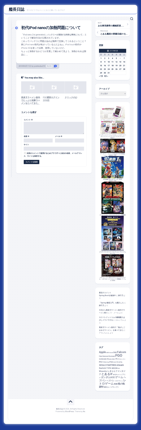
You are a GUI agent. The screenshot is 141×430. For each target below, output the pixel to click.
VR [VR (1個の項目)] (119, 369)
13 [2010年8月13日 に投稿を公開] (120, 63)
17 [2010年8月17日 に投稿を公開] (109, 67)
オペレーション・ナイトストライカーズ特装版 (113, 215)
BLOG (49, 67)
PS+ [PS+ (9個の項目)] (101, 363)
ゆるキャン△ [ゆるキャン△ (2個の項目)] (117, 375)
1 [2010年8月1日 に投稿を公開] (100, 59)
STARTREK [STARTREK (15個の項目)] (110, 366)
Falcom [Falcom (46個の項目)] (121, 353)
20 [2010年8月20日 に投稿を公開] (120, 67)
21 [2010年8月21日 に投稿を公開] (124, 67)
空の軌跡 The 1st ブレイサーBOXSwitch (112, 180)
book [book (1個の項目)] (111, 354)
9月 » (106, 77)
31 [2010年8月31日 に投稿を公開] (109, 74)
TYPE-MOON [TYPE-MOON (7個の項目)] (112, 369)
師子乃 (120, 297)
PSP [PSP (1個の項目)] (114, 363)
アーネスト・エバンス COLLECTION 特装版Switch (112, 155)
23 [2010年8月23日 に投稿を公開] (105, 70)
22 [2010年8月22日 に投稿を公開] (101, 70)
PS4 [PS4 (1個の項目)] (107, 363)
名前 (26, 137)
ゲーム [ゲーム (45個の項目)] (119, 378)
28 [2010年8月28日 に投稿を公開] (124, 70)
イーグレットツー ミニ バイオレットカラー (112, 120)
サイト (26, 146)
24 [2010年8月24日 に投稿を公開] (109, 70)
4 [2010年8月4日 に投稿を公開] (112, 59)
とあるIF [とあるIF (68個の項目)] (107, 375)
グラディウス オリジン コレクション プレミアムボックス (112, 253)
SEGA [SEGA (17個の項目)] (102, 366)
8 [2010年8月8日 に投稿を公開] (100, 63)
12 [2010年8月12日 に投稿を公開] (116, 63)
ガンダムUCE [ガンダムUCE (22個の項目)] (108, 378)
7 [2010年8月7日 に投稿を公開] (124, 59)
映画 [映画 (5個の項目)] (116, 385)
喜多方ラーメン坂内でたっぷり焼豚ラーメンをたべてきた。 (30, 101)
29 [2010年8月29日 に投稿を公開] (101, 74)
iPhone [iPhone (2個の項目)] (109, 360)
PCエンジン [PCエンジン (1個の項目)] (121, 360)
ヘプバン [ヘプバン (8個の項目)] (110, 382)
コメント (28, 121)
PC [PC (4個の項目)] (117, 360)
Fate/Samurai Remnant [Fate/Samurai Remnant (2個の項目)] (107, 357)
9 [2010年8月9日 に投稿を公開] (104, 63)
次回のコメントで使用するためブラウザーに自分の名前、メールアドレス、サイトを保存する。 (53, 155)
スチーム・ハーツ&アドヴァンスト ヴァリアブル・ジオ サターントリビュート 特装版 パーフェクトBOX (112, 279)
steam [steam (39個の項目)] (120, 366)
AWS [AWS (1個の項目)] (107, 354)
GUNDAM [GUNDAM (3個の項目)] (102, 360)
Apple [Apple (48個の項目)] (102, 353)
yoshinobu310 (39, 67)
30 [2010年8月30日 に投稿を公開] (105, 74)
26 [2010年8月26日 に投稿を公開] (116, 70)
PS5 (115, 156)
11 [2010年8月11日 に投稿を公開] (112, 63)
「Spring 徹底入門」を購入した (111, 304)
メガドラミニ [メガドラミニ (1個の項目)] (119, 382)
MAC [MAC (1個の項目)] (113, 360)
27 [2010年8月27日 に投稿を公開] (120, 70)
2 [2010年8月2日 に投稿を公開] (104, 59)
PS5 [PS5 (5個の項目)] (111, 363)
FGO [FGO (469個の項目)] (118, 357)
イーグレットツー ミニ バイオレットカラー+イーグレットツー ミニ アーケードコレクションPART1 (112, 137)
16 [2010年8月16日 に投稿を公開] (105, 67)
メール (58, 137)
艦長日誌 (16, 10)
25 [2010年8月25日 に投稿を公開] (112, 70)
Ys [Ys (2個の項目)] (108, 372)
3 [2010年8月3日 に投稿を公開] (108, 59)
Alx (84, 413)
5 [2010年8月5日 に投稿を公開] (116, 59)
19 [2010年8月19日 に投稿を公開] (116, 67)
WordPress (69, 413)
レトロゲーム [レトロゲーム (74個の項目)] (112, 383)
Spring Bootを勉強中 (107, 297)
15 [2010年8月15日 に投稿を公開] (101, 67)
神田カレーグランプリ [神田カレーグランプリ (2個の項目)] (111, 388)
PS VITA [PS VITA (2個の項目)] (119, 363)
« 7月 (101, 77)
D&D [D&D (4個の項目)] (115, 354)
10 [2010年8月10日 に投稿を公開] (109, 63)
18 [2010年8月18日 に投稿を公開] (112, 67)
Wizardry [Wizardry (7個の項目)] (103, 372)
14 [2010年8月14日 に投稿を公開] (124, 63)
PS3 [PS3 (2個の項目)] (104, 363)
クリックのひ (71, 98)
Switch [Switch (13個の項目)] (102, 369)
